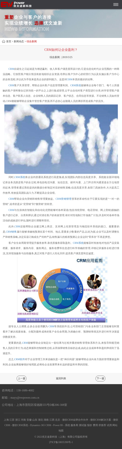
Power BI (58, 425)
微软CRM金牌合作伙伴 (75, 419)
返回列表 (61, 378)
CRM (11, 69)
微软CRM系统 (20, 425)
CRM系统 (75, 85)
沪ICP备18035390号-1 (61, 442)
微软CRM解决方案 (100, 419)
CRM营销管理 (64, 199)
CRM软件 (19, 359)
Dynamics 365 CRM (40, 425)
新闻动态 (19, 41)
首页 (8, 41)
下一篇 (100, 378)
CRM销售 (11, 232)
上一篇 (21, 378)
